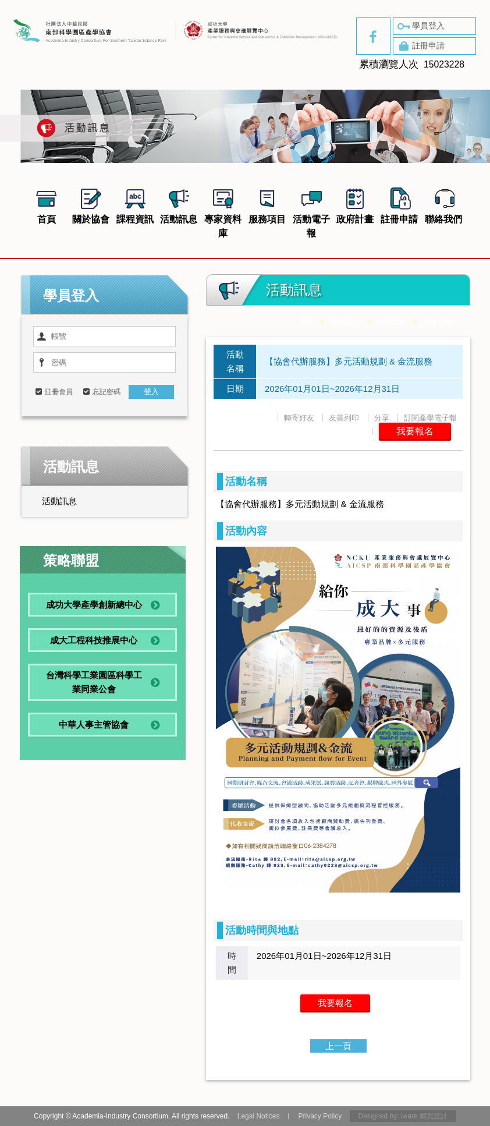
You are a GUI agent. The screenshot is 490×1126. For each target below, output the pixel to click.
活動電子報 (311, 211)
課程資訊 (135, 204)
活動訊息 (178, 204)
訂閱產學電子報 (430, 417)
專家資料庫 (223, 211)
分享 (381, 417)
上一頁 (338, 1046)
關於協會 (90, 204)
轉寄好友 (299, 417)
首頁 (47, 204)
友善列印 (344, 417)
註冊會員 (59, 392)
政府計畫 (355, 204)
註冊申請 (420, 46)
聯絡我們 (443, 204)
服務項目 (267, 204)
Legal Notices (258, 1116)
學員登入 (420, 26)
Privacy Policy (320, 1116)
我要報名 (415, 431)
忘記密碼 (106, 392)
